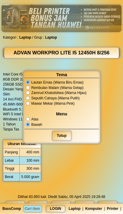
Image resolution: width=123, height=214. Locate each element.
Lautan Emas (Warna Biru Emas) (54, 82)
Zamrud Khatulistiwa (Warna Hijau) (56, 93)
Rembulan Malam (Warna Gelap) (54, 88)
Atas (32, 119)
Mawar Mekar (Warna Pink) (50, 103)
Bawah (34, 124)
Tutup (61, 135)
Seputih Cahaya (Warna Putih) (53, 98)
